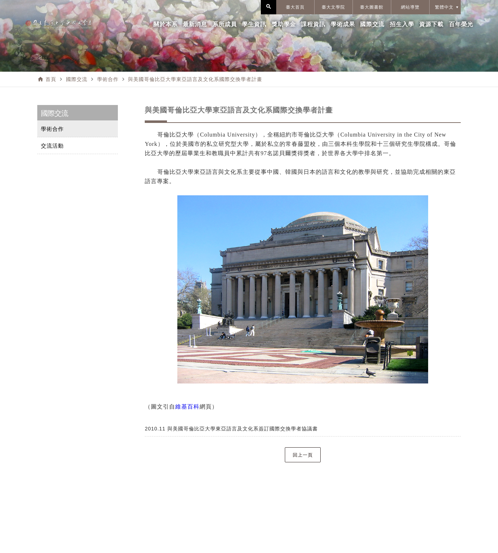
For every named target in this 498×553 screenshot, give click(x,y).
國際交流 (372, 24)
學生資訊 (254, 24)
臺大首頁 (295, 7)
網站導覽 (410, 7)
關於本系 (165, 24)
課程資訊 (313, 24)
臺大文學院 (333, 7)
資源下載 (431, 24)
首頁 (51, 79)
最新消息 (195, 24)
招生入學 (402, 24)
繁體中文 (444, 7)
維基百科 (187, 407)
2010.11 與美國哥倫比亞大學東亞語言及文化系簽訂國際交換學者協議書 (231, 429)
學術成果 (343, 24)
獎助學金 (284, 24)
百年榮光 (461, 24)
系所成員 (224, 24)
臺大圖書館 (371, 7)
